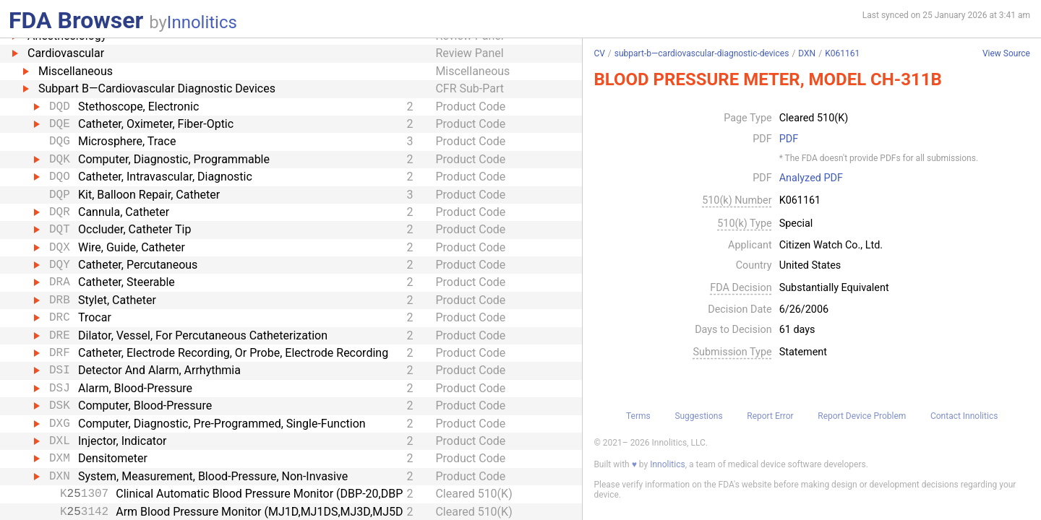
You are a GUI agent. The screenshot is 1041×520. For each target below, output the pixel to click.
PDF (788, 139)
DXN (806, 53)
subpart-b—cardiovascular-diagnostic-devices (701, 53)
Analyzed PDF (811, 178)
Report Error (770, 416)
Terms (638, 416)
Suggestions (698, 416)
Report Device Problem (862, 416)
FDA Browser (76, 20)
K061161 (842, 53)
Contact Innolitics (964, 416)
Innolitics (202, 22)
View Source (1006, 53)
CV (599, 53)
